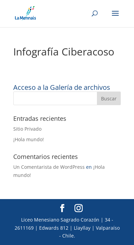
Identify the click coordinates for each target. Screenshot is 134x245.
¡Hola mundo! (28, 139)
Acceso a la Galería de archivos (61, 87)
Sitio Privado (27, 129)
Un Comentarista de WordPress (49, 167)
